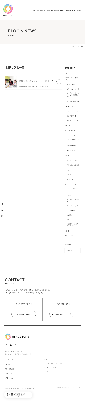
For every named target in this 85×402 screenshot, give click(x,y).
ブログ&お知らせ (10, 369)
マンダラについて (72, 179)
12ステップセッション (72, 190)
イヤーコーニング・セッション (53, 363)
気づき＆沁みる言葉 (73, 101)
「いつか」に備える (73, 160)
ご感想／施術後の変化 (73, 140)
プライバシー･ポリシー (27, 388)
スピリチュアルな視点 (73, 200)
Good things (71, 84)
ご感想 (69, 175)
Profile (35, 10)
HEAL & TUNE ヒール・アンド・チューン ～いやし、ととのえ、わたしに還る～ (8, 10)
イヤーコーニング (72, 111)
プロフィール (9, 364)
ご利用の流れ (9, 373)
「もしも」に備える (73, 165)
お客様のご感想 (70, 107)
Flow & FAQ (65, 10)
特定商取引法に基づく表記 (12, 388)
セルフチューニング (73, 89)
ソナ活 (67, 156)
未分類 (67, 231)
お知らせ (68, 126)
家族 (68, 220)
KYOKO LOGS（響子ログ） (71, 79)
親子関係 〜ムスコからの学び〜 (72, 225)
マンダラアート (71, 116)
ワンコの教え (71, 210)
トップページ (9, 360)
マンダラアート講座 (50, 367)
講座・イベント (70, 236)
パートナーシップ (72, 206)
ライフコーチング (72, 120)
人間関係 (69, 215)
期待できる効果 (71, 150)
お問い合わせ (9, 378)
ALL (66, 73)
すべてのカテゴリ (70, 130)
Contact (76, 10)
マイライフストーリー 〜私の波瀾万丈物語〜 (73, 95)
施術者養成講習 (71, 146)
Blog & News (53, 10)
